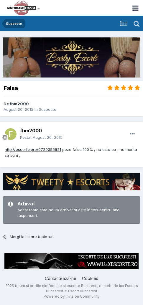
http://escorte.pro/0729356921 (33, 149)
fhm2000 (19, 103)
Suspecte (47, 109)
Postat (41, 137)
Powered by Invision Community (72, 296)
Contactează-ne (60, 278)
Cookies (90, 278)
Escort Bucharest (82, 291)
